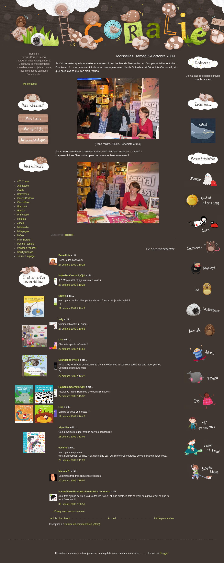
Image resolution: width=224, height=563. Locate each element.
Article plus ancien (164, 518)
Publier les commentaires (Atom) (82, 524)
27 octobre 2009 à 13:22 (71, 376)
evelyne (62, 447)
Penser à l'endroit (26, 248)
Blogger (164, 553)
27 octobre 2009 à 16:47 (71, 416)
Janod (20, 223)
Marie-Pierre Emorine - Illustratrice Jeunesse (84, 491)
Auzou (20, 189)
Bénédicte (64, 255)
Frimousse (23, 214)
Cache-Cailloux (25, 198)
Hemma (21, 219)
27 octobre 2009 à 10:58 (71, 328)
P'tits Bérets (23, 239)
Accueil (112, 518)
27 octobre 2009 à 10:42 (71, 308)
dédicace (69, 235)
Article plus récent (60, 518)
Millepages (23, 231)
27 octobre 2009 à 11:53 (71, 349)
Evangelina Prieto (68, 360)
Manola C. (64, 471)
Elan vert (22, 206)
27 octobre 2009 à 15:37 (71, 396)
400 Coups (23, 181)
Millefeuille (23, 227)
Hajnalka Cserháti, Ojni (71, 275)
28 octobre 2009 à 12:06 (71, 436)
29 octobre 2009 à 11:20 (71, 460)
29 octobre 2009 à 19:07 (71, 480)
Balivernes (23, 194)
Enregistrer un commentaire (69, 511)
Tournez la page (26, 256)
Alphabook (23, 185)
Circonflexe (23, 202)
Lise (60, 407)
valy (60, 319)
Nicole (62, 295)
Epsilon (21, 210)
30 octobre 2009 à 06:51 (71, 504)
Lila (60, 339)
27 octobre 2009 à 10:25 (71, 264)
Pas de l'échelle (25, 243)
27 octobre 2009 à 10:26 (71, 284)
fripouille (63, 427)
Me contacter (30, 83)
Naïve (20, 235)
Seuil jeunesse (25, 252)
